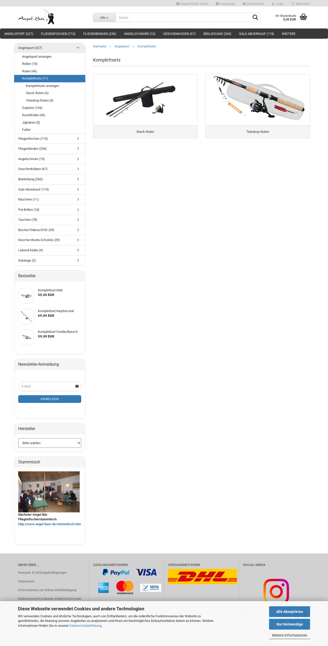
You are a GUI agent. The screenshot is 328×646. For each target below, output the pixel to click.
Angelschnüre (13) (140, 34)
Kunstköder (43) (33, 115)
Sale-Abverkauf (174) (256, 34)
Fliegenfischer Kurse (192, 4)
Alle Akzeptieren (289, 612)
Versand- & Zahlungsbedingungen (42, 572)
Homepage (225, 4)
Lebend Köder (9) (30, 250)
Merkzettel (300, 4)
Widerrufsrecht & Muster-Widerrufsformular (49, 599)
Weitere (288, 34)
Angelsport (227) (18, 34)
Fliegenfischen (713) (58, 34)
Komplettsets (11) (35, 78)
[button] (253, 3)
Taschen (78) (27, 220)
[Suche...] (104, 17)
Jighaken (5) (31, 122)
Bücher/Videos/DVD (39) (36, 230)
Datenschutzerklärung (85, 626)
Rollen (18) (30, 64)
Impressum (26, 581)
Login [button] (278, 4)
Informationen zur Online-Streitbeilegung (47, 590)
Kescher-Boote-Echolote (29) (39, 240)
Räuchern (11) (28, 199)
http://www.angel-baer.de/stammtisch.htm (49, 524)
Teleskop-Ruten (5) (40, 100)
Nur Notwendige (289, 624)
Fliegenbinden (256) (99, 34)
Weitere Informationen (289, 635)
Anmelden (49, 399)
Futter (26, 130)
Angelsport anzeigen (37, 56)
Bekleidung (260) (217, 34)
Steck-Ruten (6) (37, 93)
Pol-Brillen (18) (28, 210)
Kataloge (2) (27, 260)
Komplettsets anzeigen (42, 86)
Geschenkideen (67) (179, 34)
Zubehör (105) (32, 108)
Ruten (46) (29, 71)
